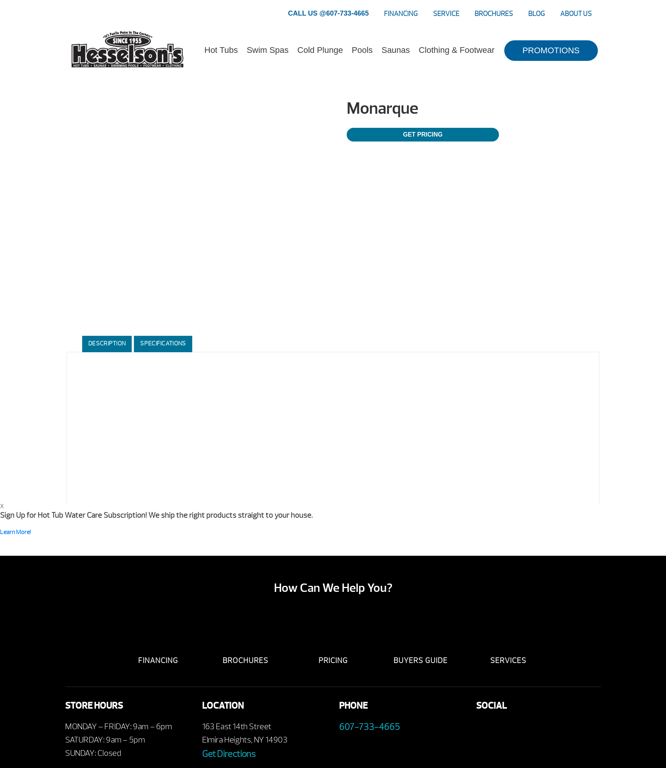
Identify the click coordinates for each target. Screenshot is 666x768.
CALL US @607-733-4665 (328, 13)
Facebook (484, 728)
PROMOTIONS (551, 50)
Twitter (526, 728)
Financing (401, 14)
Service (446, 14)
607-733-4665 (369, 727)
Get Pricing (423, 134)
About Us (576, 14)
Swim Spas (267, 50)
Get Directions (228, 754)
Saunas (395, 50)
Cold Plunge (320, 50)
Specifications (163, 343)
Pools (362, 50)
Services (508, 660)
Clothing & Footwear (456, 50)
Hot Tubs (221, 50)
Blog (536, 14)
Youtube (505, 728)
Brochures (494, 14)
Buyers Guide (421, 660)
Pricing (333, 660)
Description (107, 343)
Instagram (547, 728)
